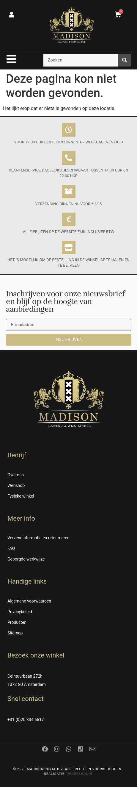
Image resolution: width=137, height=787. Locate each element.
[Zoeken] (124, 60)
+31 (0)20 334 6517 (25, 719)
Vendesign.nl (80, 774)
